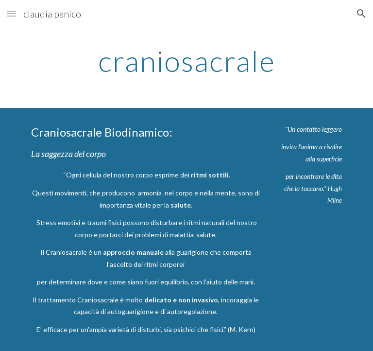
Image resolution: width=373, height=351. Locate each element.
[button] (11, 13)
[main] (186, 61)
